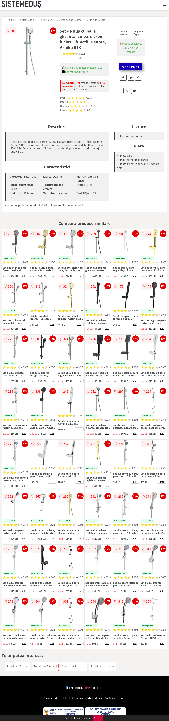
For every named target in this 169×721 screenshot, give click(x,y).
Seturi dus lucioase (73, 666)
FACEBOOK (74, 688)
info (24, 275)
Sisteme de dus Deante (69, 19)
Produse (11, 19)
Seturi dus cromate (102, 666)
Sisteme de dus (28, 19)
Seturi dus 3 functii (45, 666)
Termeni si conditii (55, 698)
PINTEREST (93, 688)
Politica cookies (114, 698)
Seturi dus (46, 19)
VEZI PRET (131, 66)
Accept (98, 718)
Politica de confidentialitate (85, 698)
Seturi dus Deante (95, 19)
